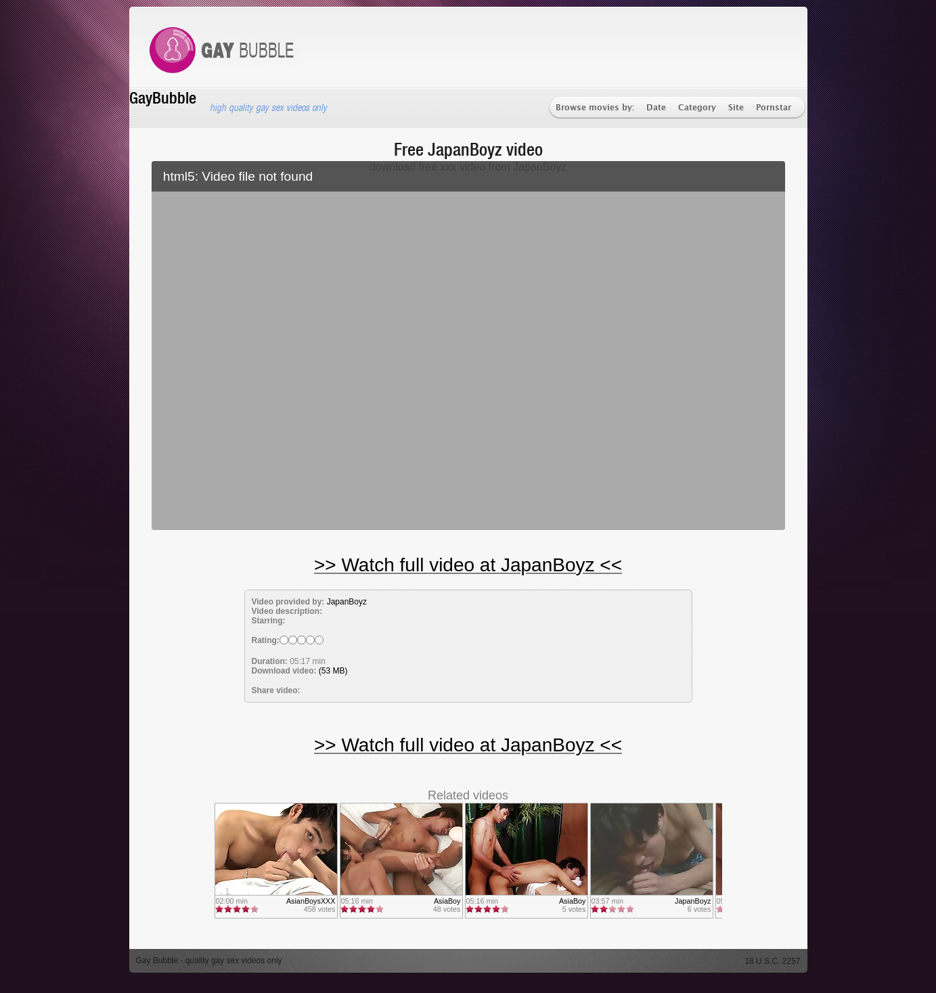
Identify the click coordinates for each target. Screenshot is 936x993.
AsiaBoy (447, 901)
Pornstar (773, 108)
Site (736, 108)
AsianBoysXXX (311, 901)
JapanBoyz (347, 601)
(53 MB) (333, 671)
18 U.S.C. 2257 (772, 961)
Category (697, 108)
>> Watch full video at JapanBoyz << (468, 564)
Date (656, 108)
